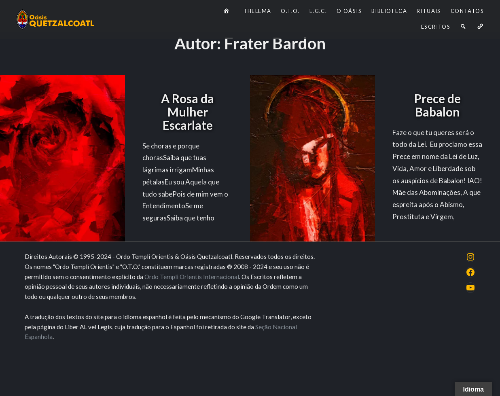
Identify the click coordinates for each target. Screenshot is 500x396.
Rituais (429, 11)
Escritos (435, 26)
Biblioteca (389, 11)
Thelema (257, 11)
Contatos (467, 11)
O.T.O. (290, 11)
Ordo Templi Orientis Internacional (191, 276)
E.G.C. (318, 11)
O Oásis (349, 11)
